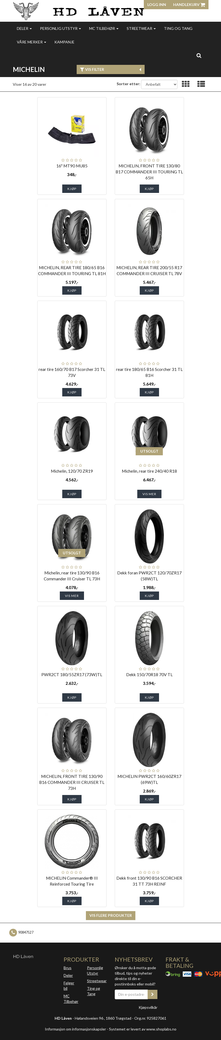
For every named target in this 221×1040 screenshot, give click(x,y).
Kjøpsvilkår (148, 1007)
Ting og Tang (178, 28)
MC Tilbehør (104, 28)
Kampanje (64, 42)
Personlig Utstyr (95, 970)
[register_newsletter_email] (152, 994)
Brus (67, 967)
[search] (198, 55)
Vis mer (149, 494)
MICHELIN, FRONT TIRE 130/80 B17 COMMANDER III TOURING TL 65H (149, 171)
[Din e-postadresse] (131, 994)
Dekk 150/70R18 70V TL (149, 674)
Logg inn (156, 4)
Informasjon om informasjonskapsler (75, 1029)
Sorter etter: (128, 83)
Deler (24, 28)
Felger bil (69, 986)
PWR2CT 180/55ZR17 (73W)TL (71, 674)
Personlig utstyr (60, 28)
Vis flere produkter (110, 915)
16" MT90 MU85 (72, 165)
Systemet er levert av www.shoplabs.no (142, 1029)
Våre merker (31, 42)
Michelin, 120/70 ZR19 (72, 471)
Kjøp (71, 189)
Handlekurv (189, 4)
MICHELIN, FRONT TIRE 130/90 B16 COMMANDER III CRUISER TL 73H (71, 782)
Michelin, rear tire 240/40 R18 (149, 471)
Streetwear (141, 28)
